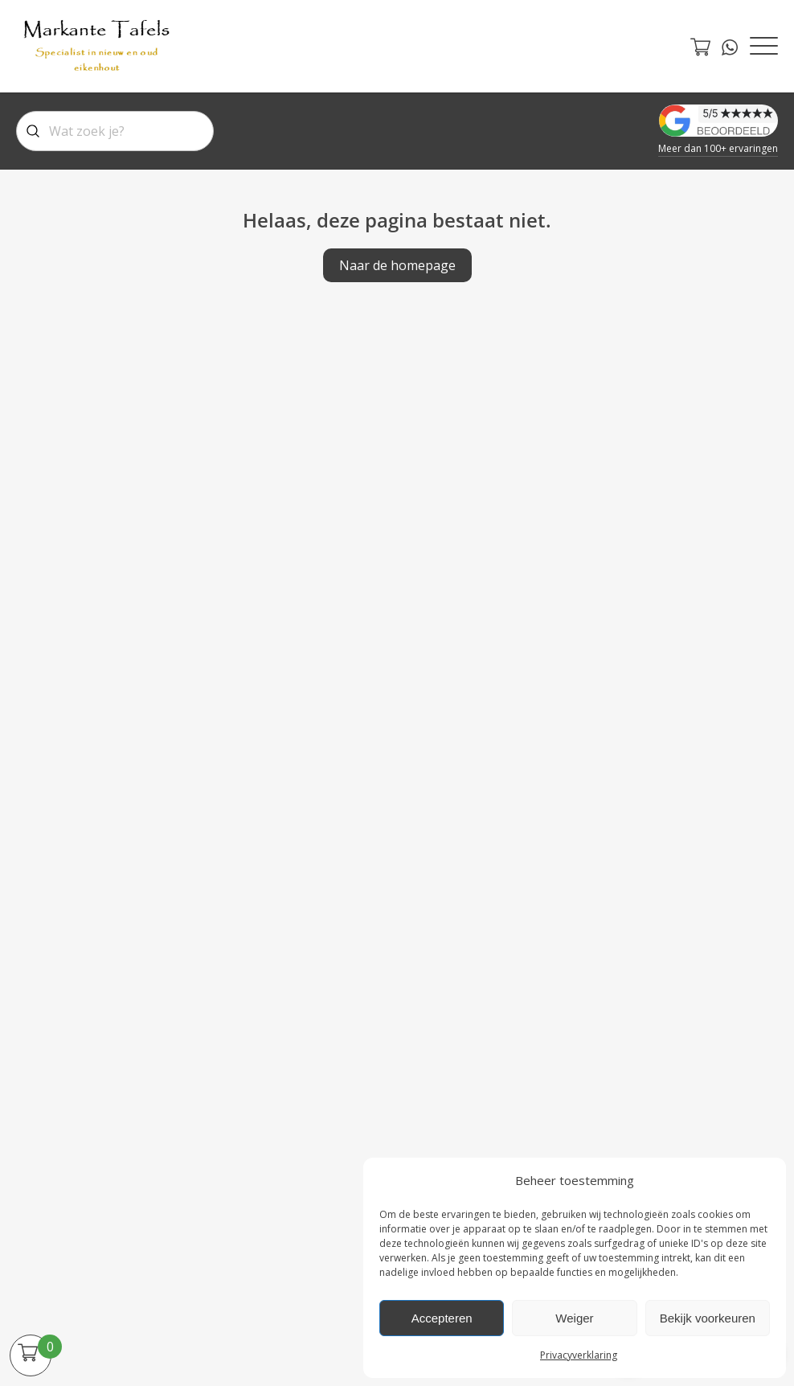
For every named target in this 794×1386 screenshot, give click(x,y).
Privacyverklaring (578, 1355)
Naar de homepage (397, 265)
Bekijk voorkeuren (707, 1318)
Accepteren (442, 1318)
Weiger (574, 1318)
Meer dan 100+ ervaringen (718, 148)
